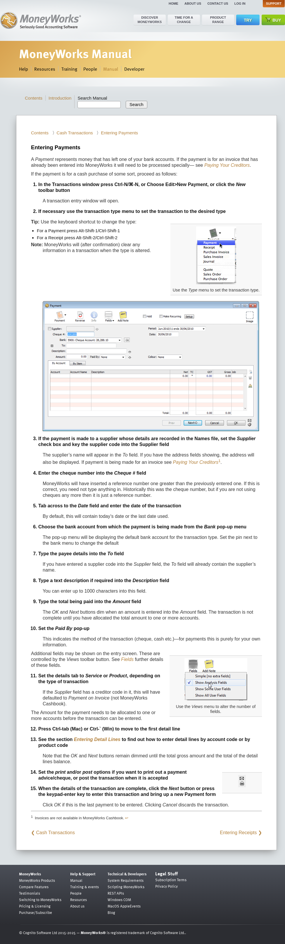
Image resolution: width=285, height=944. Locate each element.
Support (273, 3)
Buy (273, 20)
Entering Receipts (238, 832)
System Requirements (126, 880)
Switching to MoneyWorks (40, 900)
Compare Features (34, 887)
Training (69, 68)
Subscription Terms (170, 880)
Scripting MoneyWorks (126, 887)
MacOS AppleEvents (124, 906)
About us (192, 3)
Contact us (217, 3)
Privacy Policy (166, 886)
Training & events (84, 887)
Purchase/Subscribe (35, 912)
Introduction (60, 98)
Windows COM (119, 900)
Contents (33, 98)
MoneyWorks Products (37, 880)
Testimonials (29, 893)
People (90, 68)
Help (23, 68)
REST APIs (116, 893)
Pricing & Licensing (35, 906)
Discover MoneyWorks (150, 20)
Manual (110, 68)
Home (173, 3)
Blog (111, 912)
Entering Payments (119, 132)
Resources (44, 68)
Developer (134, 68)
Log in (240, 3)
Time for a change (184, 20)
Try (248, 20)
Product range (218, 20)
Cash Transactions (75, 132)
